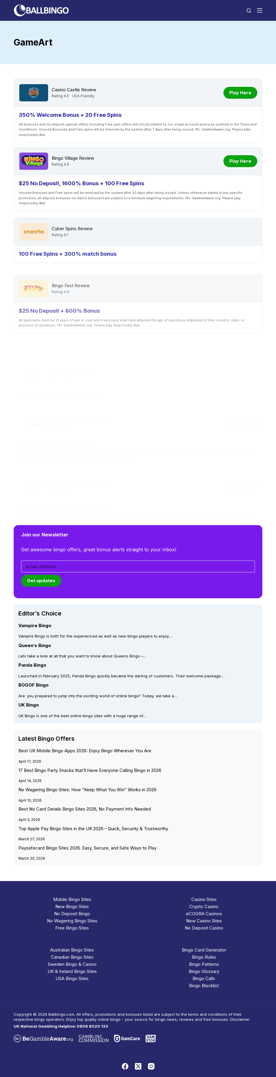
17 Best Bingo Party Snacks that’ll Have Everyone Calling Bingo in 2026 (89, 770)
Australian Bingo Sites (72, 950)
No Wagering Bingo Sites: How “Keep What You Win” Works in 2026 (87, 789)
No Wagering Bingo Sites (72, 921)
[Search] (249, 10)
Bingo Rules (204, 957)
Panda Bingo (32, 665)
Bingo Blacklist (204, 985)
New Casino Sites (204, 921)
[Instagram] (151, 1066)
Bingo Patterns (204, 964)
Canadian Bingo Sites (72, 957)
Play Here (240, 92)
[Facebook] (125, 1066)
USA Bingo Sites (72, 978)
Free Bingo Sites (72, 928)
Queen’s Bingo (34, 645)
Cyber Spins (64, 244)
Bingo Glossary (204, 971)
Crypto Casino (203, 906)
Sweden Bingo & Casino (72, 964)
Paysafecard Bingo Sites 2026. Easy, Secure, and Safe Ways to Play (87, 848)
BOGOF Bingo (33, 685)
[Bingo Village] (33, 161)
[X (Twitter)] (138, 1066)
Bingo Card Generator (204, 950)
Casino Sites (204, 899)
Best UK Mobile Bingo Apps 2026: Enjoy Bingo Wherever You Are (84, 750)
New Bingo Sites (72, 906)
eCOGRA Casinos (204, 913)
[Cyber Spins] (33, 247)
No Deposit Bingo (72, 913)
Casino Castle (66, 89)
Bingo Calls (204, 978)
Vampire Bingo (34, 625)
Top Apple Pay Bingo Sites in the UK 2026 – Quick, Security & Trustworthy (93, 828)
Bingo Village (65, 158)
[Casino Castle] (33, 93)
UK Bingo (28, 705)
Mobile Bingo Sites (72, 899)
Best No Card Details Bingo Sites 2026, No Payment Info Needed (84, 809)
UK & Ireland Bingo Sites (72, 971)
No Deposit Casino (204, 928)
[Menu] (259, 10)
